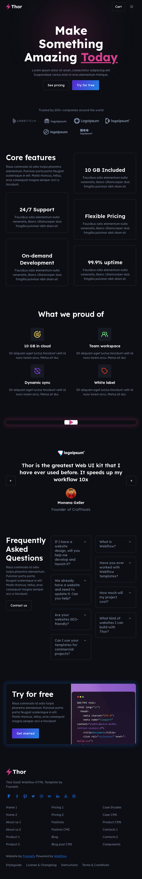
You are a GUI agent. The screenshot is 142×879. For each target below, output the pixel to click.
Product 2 (13, 844)
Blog (54, 837)
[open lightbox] (71, 422)
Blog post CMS (61, 844)
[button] (118, 6)
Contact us (19, 605)
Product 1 (13, 837)
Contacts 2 (110, 837)
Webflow (60, 856)
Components (111, 844)
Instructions (69, 865)
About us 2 (13, 829)
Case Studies (112, 807)
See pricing (56, 85)
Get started (25, 733)
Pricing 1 (57, 807)
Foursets (29, 856)
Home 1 (11, 807)
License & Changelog (41, 865)
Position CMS (60, 829)
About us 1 (13, 822)
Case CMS (110, 815)
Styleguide (14, 865)
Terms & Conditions (95, 865)
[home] (14, 7)
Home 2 (11, 815)
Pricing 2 (57, 815)
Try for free (85, 85)
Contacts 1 (110, 829)
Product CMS (112, 822)
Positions (57, 822)
